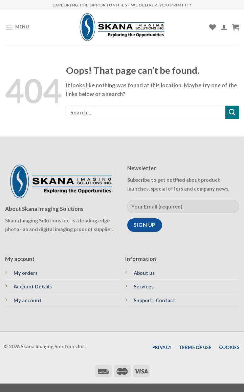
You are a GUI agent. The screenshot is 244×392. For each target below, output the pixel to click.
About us (144, 273)
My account (28, 300)
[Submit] (232, 112)
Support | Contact (154, 300)
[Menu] (17, 27)
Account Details (33, 286)
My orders (26, 273)
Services (144, 286)
